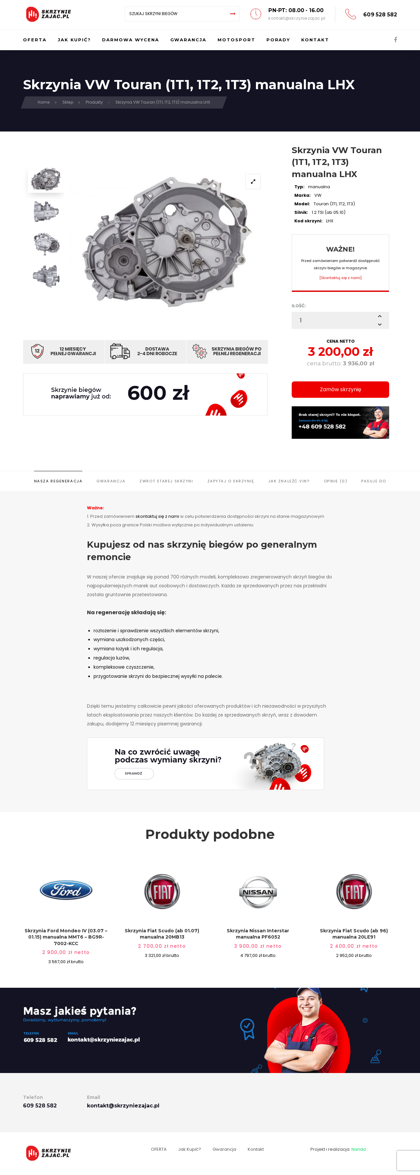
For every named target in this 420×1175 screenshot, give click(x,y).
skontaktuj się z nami (157, 516)
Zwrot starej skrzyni (166, 481)
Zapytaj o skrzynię (230, 481)
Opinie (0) (335, 481)
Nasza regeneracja (58, 481)
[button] (379, 316)
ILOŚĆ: (299, 306)
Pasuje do (373, 481)
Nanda (358, 1149)
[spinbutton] (340, 320)
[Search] (232, 14)
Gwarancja (110, 481)
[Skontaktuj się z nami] (340, 277)
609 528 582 (380, 14)
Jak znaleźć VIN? (289, 481)
